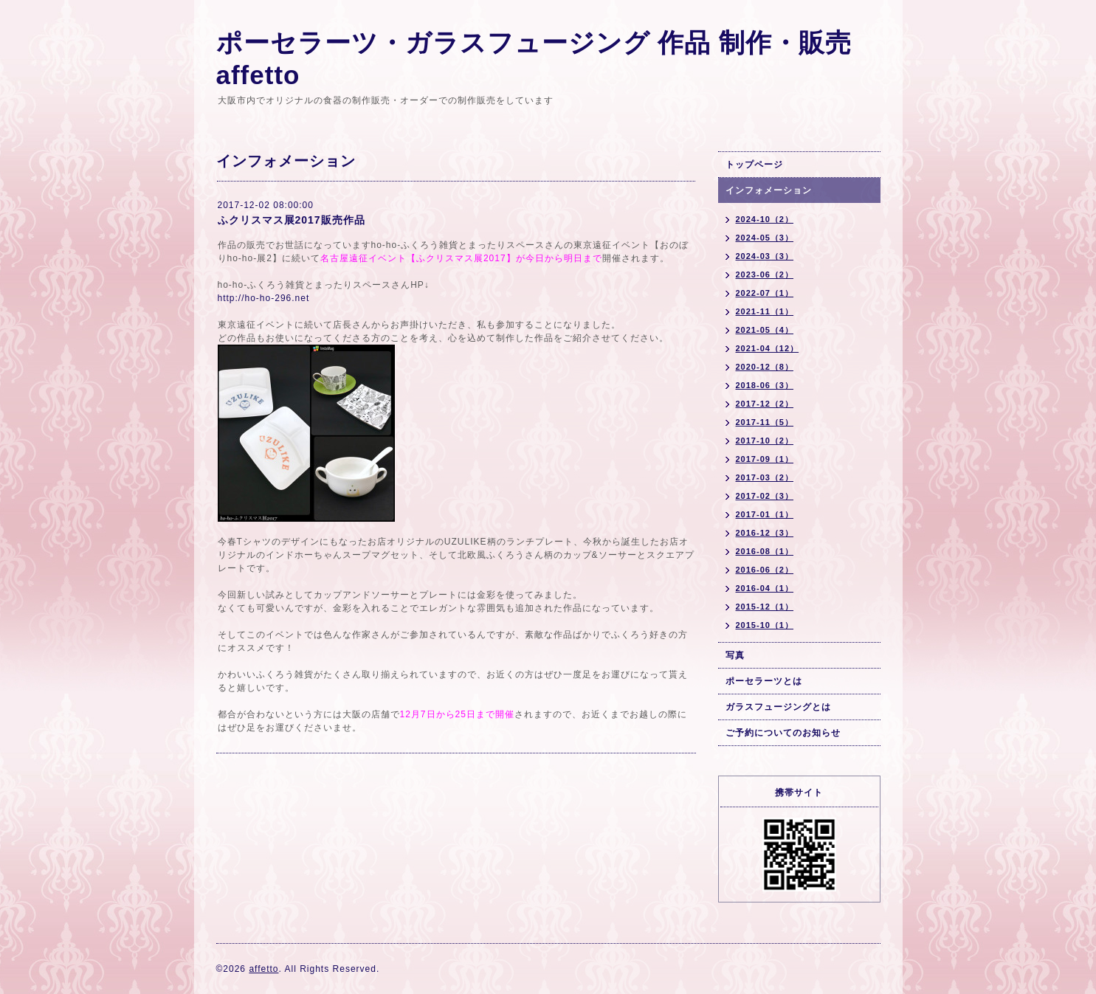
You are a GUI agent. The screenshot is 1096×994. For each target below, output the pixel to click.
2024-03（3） (765, 256)
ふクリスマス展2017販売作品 (291, 220)
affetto (263, 969)
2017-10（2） (765, 440)
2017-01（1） (765, 514)
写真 (735, 655)
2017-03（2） (765, 477)
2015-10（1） (765, 625)
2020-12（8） (765, 366)
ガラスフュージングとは (778, 707)
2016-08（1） (765, 551)
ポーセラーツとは (764, 681)
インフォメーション (769, 190)
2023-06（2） (765, 274)
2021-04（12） (767, 348)
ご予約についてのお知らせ (783, 733)
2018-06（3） (765, 385)
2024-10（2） (765, 219)
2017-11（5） (765, 422)
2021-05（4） (765, 329)
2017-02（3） (765, 495)
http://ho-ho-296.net (264, 298)
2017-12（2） (765, 403)
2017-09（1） (765, 459)
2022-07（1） (765, 293)
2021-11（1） (765, 311)
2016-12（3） (765, 532)
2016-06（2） (765, 569)
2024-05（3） (765, 237)
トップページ (754, 164)
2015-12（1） (765, 606)
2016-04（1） (765, 588)
